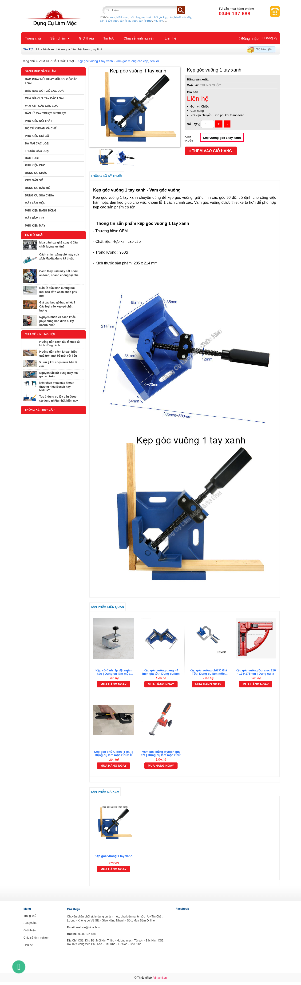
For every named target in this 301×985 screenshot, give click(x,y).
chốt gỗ (157, 17)
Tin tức (108, 38)
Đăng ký (269, 38)
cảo (171, 17)
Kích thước (189, 139)
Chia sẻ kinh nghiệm (139, 38)
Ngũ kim (158, 20)
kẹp (165, 17)
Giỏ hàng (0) (264, 49)
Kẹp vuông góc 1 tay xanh (222, 138)
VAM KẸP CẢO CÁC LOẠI (56, 61)
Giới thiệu (86, 38)
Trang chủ (33, 38)
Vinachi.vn (160, 977)
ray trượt (146, 17)
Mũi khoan (122, 17)
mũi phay (135, 17)
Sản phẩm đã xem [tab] (105, 792)
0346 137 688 (234, 13)
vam (112, 17)
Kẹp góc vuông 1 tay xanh (113, 856)
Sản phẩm (60, 38)
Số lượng (193, 124)
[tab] (185, 696)
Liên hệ (170, 38)
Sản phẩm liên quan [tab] (107, 607)
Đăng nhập (249, 38)
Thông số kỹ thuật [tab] (107, 176)
